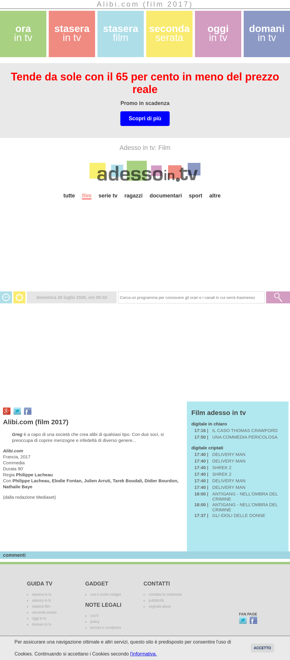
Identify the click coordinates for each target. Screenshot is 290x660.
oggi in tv (39, 618)
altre (215, 196)
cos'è (94, 616)
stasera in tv (41, 594)
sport (195, 196)
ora (23, 33)
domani (267, 33)
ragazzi (133, 196)
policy (95, 622)
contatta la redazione (165, 594)
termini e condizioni (105, 628)
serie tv (108, 196)
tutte (69, 196)
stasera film (41, 606)
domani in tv (41, 624)
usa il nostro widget (105, 594)
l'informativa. (143, 653)
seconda (169, 33)
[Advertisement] (145, 249)
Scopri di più (145, 118)
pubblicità (156, 600)
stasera (72, 33)
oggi (218, 33)
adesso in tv (41, 600)
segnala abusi (160, 606)
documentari (165, 196)
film (86, 196)
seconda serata (44, 612)
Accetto (262, 648)
